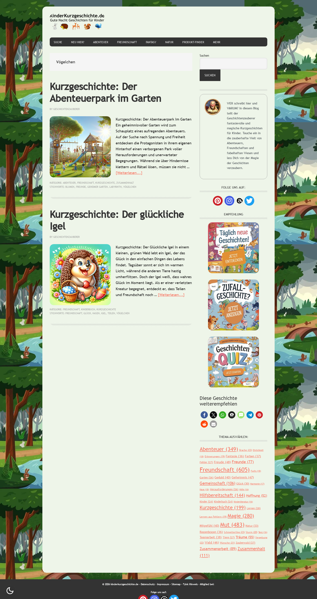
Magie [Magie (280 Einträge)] (241, 515)
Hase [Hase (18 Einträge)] (204, 489)
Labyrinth (115, 187)
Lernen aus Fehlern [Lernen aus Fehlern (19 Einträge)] (213, 517)
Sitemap (176, 584)
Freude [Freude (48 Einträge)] (222, 462)
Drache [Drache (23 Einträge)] (245, 450)
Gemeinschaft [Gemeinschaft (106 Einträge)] (217, 483)
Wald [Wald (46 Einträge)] (212, 542)
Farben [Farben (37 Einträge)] (253, 456)
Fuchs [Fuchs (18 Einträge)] (256, 471)
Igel (103, 313)
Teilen (111, 313)
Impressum (163, 584)
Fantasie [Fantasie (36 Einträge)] (235, 456)
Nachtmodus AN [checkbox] (10, 591)
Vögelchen (129, 187)
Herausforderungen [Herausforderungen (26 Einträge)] (224, 489)
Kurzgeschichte (105, 183)
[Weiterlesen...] (129, 172)
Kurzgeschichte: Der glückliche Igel (117, 220)
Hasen (96, 313)
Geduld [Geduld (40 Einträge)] (223, 477)
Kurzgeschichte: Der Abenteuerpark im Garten (105, 92)
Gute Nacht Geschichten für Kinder (77, 22)
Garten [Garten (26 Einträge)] (207, 477)
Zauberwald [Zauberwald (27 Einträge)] (245, 542)
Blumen (69, 187)
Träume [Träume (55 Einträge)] (245, 537)
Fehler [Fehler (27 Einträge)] (206, 462)
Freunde (81, 187)
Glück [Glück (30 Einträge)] (242, 483)
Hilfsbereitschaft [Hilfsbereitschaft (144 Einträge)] (222, 495)
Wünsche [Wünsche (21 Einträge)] (227, 543)
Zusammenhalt (125, 183)
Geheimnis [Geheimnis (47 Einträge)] (243, 477)
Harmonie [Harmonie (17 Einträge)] (257, 483)
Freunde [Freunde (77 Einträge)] (243, 461)
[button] (204, 414)
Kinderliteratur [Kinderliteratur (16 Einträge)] (243, 501)
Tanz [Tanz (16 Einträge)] (262, 532)
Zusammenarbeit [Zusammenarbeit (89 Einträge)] (218, 548)
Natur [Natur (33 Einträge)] (251, 526)
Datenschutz (148, 584)
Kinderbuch (88, 309)
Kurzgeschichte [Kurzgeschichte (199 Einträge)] (223, 507)
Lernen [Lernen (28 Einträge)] (254, 508)
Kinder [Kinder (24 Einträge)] (206, 501)
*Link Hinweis (190, 584)
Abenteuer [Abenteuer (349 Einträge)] (219, 449)
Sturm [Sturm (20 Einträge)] (251, 532)
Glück (87, 313)
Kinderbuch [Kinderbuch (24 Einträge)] (223, 501)
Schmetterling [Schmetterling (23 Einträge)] (234, 532)
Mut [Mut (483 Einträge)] (232, 524)
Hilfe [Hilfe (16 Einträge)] (244, 489)
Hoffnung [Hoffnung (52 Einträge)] (256, 495)
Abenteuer (69, 183)
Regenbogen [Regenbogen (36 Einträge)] (211, 532)
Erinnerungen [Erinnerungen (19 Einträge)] (215, 456)
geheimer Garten (97, 187)
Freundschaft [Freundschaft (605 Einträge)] (225, 469)
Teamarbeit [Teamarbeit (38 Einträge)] (211, 537)
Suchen (204, 55)
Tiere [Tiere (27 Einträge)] (229, 537)
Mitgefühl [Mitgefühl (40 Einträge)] (209, 525)
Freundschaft (85, 183)
